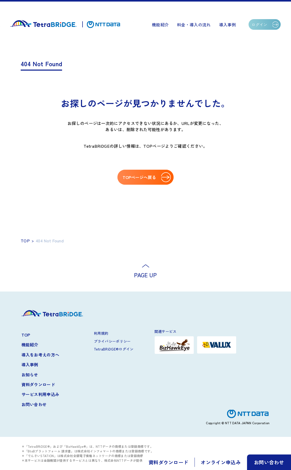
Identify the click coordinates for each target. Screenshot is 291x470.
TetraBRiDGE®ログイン (114, 349)
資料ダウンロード (38, 384)
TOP (25, 240)
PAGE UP (145, 275)
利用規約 (101, 333)
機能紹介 (160, 24)
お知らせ (29, 374)
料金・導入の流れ (194, 24)
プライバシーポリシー (112, 341)
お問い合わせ (34, 404)
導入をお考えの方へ (40, 355)
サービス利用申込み (40, 394)
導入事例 (227, 24)
